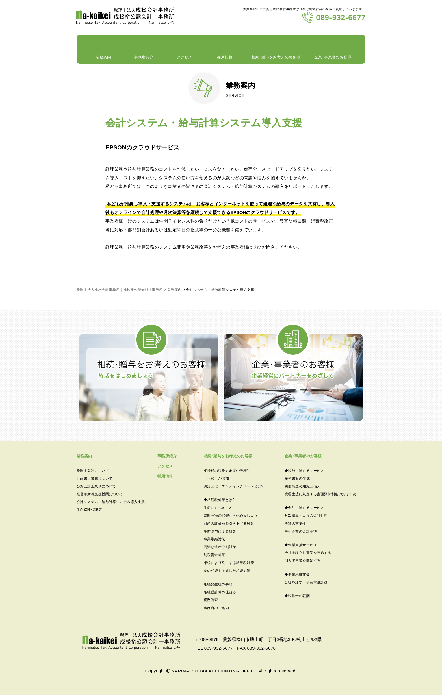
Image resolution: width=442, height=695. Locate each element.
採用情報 (225, 58)
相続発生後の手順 (218, 584)
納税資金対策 (214, 555)
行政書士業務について (95, 478)
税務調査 (211, 600)
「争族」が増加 (216, 478)
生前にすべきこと (218, 508)
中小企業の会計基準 (301, 531)
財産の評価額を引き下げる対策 (229, 524)
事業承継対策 (214, 539)
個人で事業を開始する (303, 561)
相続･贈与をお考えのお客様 (276, 58)
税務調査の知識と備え (303, 486)
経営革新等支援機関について (100, 494)
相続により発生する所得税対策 (229, 563)
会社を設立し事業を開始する (308, 553)
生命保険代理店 (89, 510)
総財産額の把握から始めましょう (231, 515)
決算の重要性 (295, 524)
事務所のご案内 (216, 608)
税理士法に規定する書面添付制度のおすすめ (320, 494)
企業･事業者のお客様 (333, 58)
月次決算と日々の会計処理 (306, 515)
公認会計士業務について (96, 486)
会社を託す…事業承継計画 (306, 582)
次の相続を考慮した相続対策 (227, 571)
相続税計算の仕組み (220, 592)
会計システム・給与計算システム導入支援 (111, 502)
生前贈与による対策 (220, 531)
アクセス (184, 58)
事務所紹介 (144, 58)
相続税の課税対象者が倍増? (226, 471)
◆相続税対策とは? (219, 500)
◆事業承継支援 (297, 574)
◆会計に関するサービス (304, 508)
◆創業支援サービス (301, 545)
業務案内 (103, 58)
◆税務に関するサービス (304, 471)
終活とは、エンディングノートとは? (233, 486)
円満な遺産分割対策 (220, 547)
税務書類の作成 (297, 478)
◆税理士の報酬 (297, 596)
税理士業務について (93, 471)
